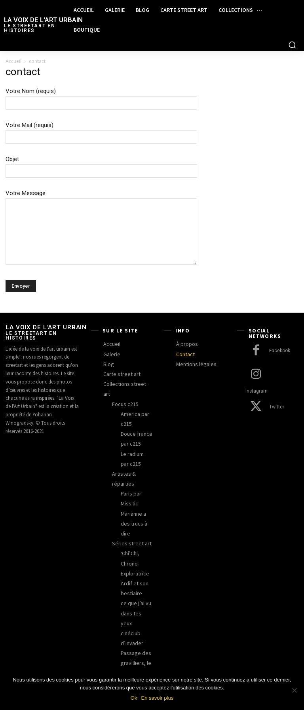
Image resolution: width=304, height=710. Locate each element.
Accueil (13, 61)
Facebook (279, 350)
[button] (292, 45)
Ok (134, 698)
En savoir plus (157, 698)
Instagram (279, 374)
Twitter (276, 398)
